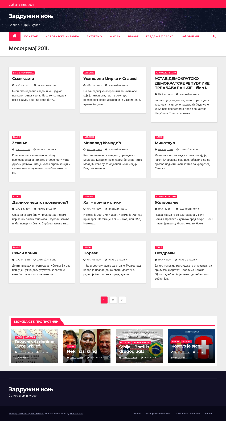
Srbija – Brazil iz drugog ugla (134, 349)
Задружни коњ (31, 16)
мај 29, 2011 (94, 85)
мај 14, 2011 (165, 209)
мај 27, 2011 (165, 94)
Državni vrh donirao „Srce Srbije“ (34, 344)
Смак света (23, 78)
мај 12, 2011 (94, 260)
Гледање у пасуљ (160, 36)
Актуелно (94, 36)
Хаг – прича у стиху (102, 202)
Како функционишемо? (158, 413)
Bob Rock (95, 357)
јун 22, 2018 (182, 352)
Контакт (209, 413)
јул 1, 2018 (76, 357)
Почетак (31, 36)
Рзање (133, 36)
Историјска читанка (62, 36)
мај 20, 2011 (165, 149)
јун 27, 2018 (129, 357)
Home (137, 413)
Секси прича (24, 253)
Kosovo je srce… (187, 346)
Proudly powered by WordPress (26, 413)
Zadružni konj (116, 85)
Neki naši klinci (82, 351)
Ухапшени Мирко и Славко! (110, 78)
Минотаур (165, 143)
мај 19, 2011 (94, 209)
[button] (214, 36)
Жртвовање (166, 202)
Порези (90, 253)
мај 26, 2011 (94, 149)
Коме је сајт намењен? (188, 413)
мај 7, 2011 (164, 260)
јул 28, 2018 (25, 352)
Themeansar (76, 413)
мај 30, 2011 (23, 85)
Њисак (115, 36)
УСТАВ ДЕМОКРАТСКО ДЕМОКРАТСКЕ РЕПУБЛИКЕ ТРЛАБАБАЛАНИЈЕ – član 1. (182, 83)
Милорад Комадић (102, 143)
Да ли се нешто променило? (40, 202)
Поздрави (165, 253)
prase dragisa (45, 85)
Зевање (19, 143)
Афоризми (190, 36)
